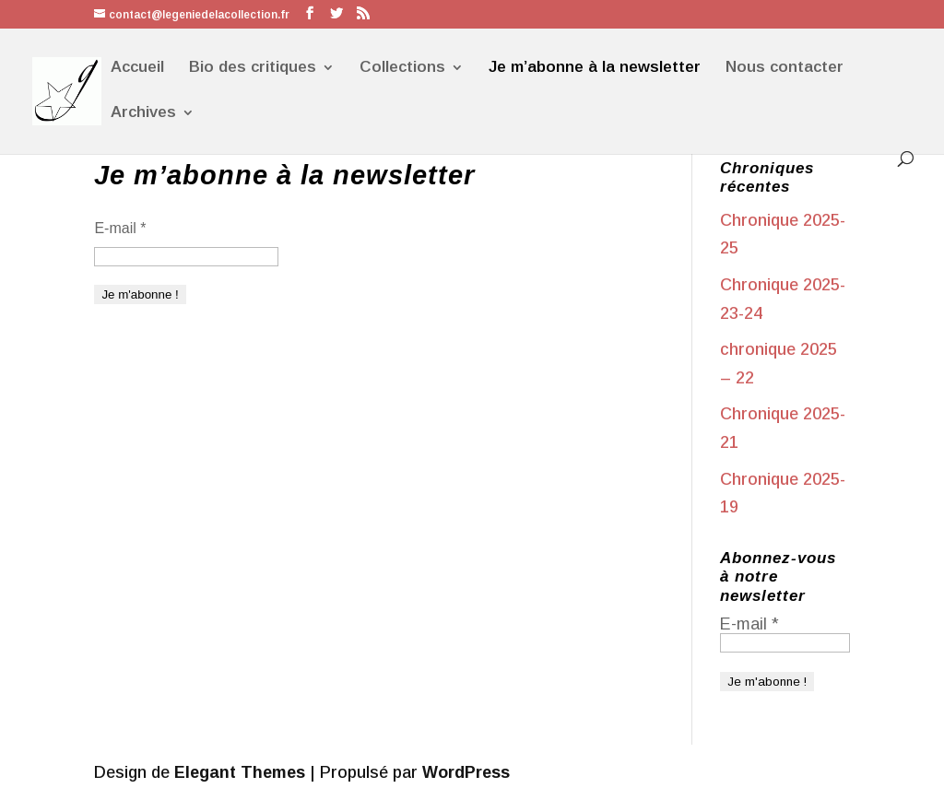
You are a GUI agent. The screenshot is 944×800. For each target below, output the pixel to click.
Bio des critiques (252, 68)
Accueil (137, 68)
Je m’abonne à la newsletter (595, 68)
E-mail (120, 228)
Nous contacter (785, 68)
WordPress (466, 772)
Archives (143, 113)
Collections (402, 68)
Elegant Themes (239, 772)
